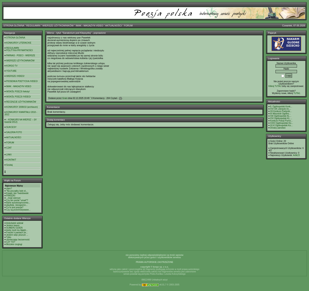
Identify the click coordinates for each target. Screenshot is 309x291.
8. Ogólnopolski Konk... (281, 106)
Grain (64, 98)
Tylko (8, 237)
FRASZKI (10, 195)
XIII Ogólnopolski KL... (280, 116)
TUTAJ (296, 93)
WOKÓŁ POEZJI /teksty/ (18, 91)
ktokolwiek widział (14, 223)
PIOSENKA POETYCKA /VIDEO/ (22, 81)
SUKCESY (11, 127)
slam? (9, 188)
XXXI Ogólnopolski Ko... (281, 123)
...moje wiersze (13, 198)
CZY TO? (10, 242)
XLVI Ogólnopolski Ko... (281, 125)
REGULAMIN (33, 25)
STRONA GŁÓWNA (13, 25)
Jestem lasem (13, 225)
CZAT (9, 148)
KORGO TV (12, 66)
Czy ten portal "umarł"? (17, 200)
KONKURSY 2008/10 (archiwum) (22, 107)
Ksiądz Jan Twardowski (17, 193)
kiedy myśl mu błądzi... (17, 230)
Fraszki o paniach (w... (16, 232)
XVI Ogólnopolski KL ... (281, 118)
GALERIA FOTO (14, 132)
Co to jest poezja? (14, 207)
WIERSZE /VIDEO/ (15, 76)
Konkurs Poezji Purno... (281, 121)
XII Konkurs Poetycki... (281, 111)
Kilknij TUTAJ (274, 86)
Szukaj (9, 165)
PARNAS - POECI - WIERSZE (20, 55)
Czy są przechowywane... (18, 210)
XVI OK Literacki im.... (280, 109)
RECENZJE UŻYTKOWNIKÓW (21, 102)
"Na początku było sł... (16, 191)
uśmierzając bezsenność (18, 239)
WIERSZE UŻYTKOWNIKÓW (58, 25)
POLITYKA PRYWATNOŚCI (19, 50)
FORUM (128, 25)
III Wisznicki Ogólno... (280, 113)
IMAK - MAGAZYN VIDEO (89, 25)
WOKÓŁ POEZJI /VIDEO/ (18, 96)
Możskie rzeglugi (14, 244)
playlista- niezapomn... (17, 205)
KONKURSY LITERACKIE (18, 43)
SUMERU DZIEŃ (14, 228)
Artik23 (296, 155)
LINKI (9, 154)
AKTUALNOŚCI (113, 25)
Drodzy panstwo (278, 128)
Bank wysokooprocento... (18, 203)
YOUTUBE (11, 71)
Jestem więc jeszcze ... (17, 235)
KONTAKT (11, 160)
